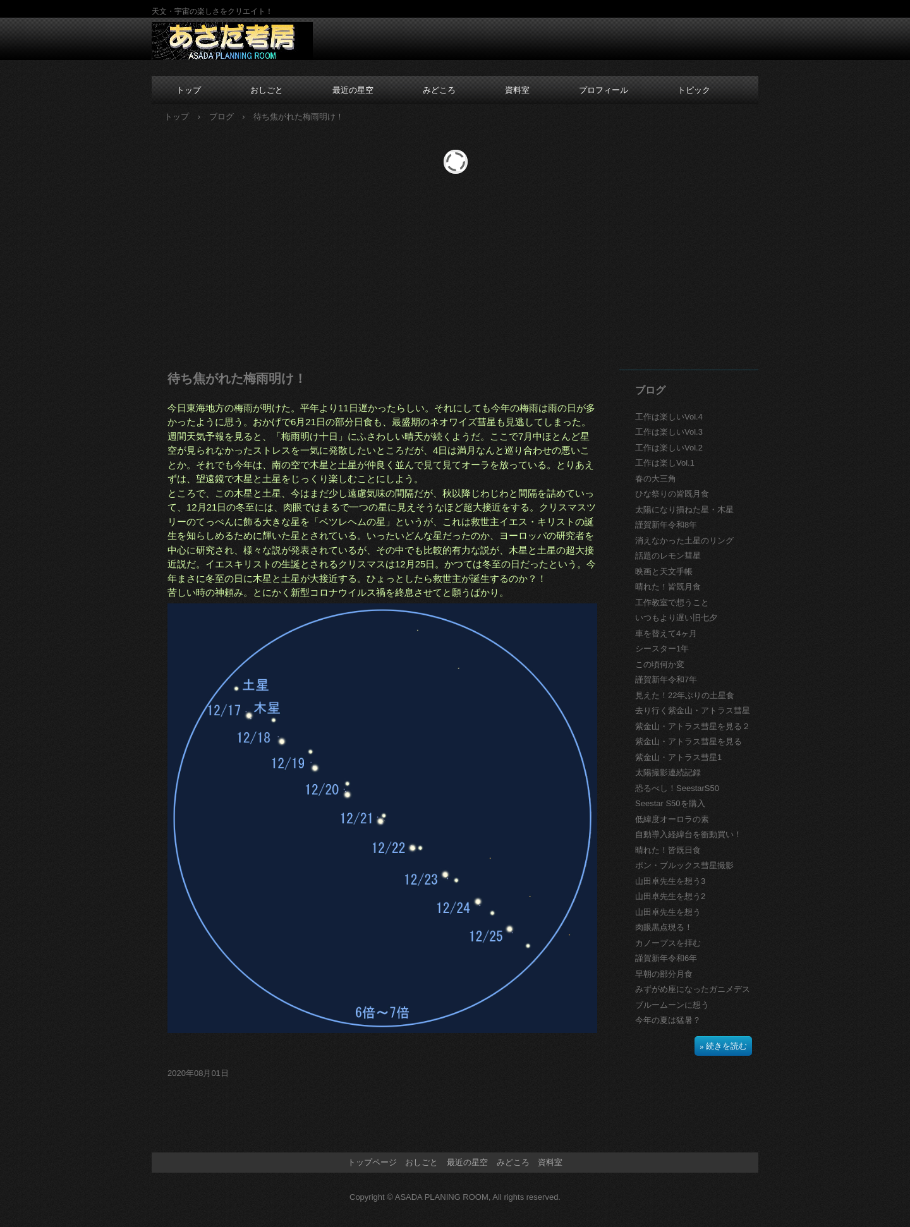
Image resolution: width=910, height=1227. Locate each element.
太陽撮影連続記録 (668, 772)
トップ (188, 90)
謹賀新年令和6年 (666, 958)
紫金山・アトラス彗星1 (678, 757)
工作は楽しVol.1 (665, 463)
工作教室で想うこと (672, 602)
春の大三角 (655, 478)
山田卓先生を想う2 (670, 896)
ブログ (650, 390)
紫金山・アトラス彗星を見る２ (692, 726)
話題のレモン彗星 (668, 555)
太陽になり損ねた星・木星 (684, 509)
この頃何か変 (659, 664)
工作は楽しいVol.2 (669, 447)
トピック (693, 90)
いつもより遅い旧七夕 (676, 617)
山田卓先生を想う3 (670, 881)
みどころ (439, 90)
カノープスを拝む (668, 943)
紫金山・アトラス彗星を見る (688, 741)
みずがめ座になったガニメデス (692, 989)
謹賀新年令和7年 (666, 679)
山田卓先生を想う (668, 912)
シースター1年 (662, 648)
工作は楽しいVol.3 (669, 432)
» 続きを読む (723, 1046)
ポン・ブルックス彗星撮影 (684, 865)
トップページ (372, 1162)
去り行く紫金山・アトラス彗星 (692, 710)
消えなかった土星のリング (684, 540)
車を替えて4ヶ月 (666, 633)
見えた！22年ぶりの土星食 (684, 695)
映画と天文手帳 (664, 571)
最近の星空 (352, 90)
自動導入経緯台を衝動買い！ (688, 834)
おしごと (266, 90)
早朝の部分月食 (664, 974)
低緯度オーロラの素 (672, 819)
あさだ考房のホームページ (232, 41)
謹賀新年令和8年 (666, 524)
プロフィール (603, 90)
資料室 (517, 90)
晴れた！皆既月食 (668, 586)
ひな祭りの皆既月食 (672, 494)
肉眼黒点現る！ (664, 927)
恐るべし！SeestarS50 (677, 788)
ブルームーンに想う (672, 1005)
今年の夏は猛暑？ (668, 1020)
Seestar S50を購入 (670, 803)
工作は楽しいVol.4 (669, 416)
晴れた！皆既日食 (668, 850)
